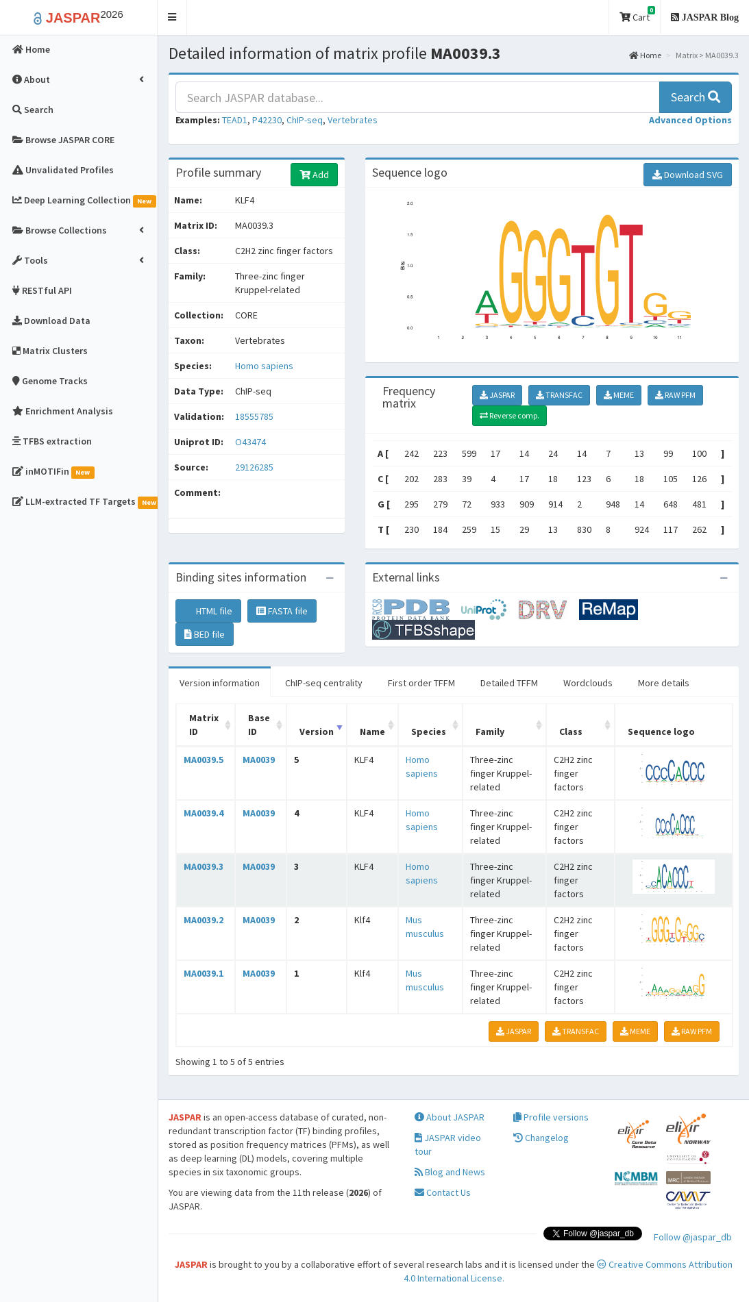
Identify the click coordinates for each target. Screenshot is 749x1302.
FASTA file (282, 611)
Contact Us (443, 1192)
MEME (619, 395)
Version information (220, 683)
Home (645, 55)
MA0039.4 (203, 813)
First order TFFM (421, 683)
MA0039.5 (203, 759)
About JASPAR (449, 1117)
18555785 (254, 416)
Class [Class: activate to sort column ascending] (570, 731)
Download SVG (687, 174)
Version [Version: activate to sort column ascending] (316, 731)
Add (314, 174)
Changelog (541, 1137)
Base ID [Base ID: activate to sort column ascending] (259, 725)
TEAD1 (234, 120)
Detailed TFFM (509, 683)
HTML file (208, 611)
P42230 (267, 120)
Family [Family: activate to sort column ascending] (490, 731)
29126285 (254, 467)
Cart (637, 14)
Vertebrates (353, 120)
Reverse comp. (509, 415)
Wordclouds (588, 683)
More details (663, 683)
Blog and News (450, 1172)
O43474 (251, 442)
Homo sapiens (264, 366)
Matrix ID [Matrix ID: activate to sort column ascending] (204, 725)
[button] (172, 17)
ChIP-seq (304, 120)
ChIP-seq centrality (324, 683)
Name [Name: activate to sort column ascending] (372, 731)
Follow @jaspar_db (693, 1237)
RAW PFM (675, 395)
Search (695, 97)
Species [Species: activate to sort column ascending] (428, 731)
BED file (204, 634)
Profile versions (551, 1117)
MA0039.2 (203, 920)
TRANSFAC (559, 395)
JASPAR (497, 395)
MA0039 (259, 759)
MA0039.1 (203, 973)
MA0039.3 (203, 866)
